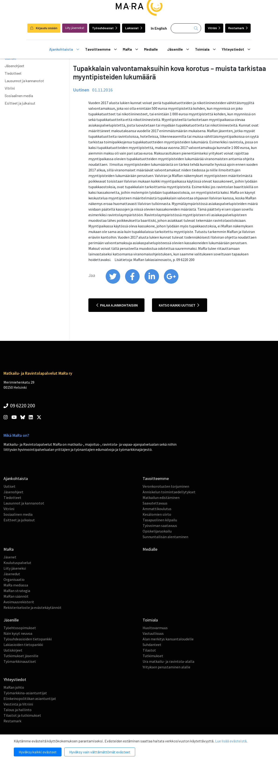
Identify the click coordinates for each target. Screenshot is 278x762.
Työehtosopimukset (20, 627)
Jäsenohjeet (14, 66)
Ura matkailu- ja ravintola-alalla (168, 661)
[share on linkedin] (152, 282)
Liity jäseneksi (15, 568)
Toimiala (205, 49)
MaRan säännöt (16, 596)
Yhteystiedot (236, 49)
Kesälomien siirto (157, 514)
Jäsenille (178, 49)
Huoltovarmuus (155, 627)
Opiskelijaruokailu (157, 531)
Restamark (238, 28)
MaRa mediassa (16, 585)
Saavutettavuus (155, 503)
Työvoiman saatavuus (160, 525)
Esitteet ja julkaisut (20, 103)
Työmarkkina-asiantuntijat (25, 693)
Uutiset (9, 486)
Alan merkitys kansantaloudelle (168, 639)
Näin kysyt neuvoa (18, 633)
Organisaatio (14, 579)
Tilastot (149, 650)
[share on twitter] (113, 282)
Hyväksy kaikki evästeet (38, 752)
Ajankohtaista (64, 49)
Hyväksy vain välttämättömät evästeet (99, 752)
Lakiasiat (133, 28)
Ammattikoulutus (157, 508)
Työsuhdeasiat (104, 28)
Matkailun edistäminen (161, 497)
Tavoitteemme (101, 49)
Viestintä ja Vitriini (18, 704)
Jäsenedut (12, 574)
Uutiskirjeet (13, 650)
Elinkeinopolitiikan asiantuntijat (30, 698)
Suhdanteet (152, 644)
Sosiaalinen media (19, 95)
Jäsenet (10, 557)
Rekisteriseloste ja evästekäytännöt (32, 607)
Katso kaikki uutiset (179, 305)
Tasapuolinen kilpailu (160, 520)
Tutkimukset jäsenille (21, 655)
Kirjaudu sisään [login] (43, 28)
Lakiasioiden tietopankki (23, 644)
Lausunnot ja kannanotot (24, 80)
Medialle (151, 49)
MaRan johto (14, 687)
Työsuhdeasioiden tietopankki (28, 639)
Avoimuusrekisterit (19, 602)
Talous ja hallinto (18, 709)
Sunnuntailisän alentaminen (165, 536)
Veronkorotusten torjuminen (166, 486)
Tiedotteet (13, 73)
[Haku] (186, 28)
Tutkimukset (153, 655)
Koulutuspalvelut (17, 562)
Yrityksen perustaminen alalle (166, 667)
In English (159, 28)
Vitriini (214, 28)
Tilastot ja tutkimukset (22, 715)
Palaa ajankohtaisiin (117, 305)
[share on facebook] (132, 282)
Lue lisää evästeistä (230, 741)
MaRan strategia (17, 590)
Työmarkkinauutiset (20, 661)
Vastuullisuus (153, 633)
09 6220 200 (19, 405)
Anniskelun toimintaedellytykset (169, 492)
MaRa (130, 49)
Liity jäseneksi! (74, 28)
